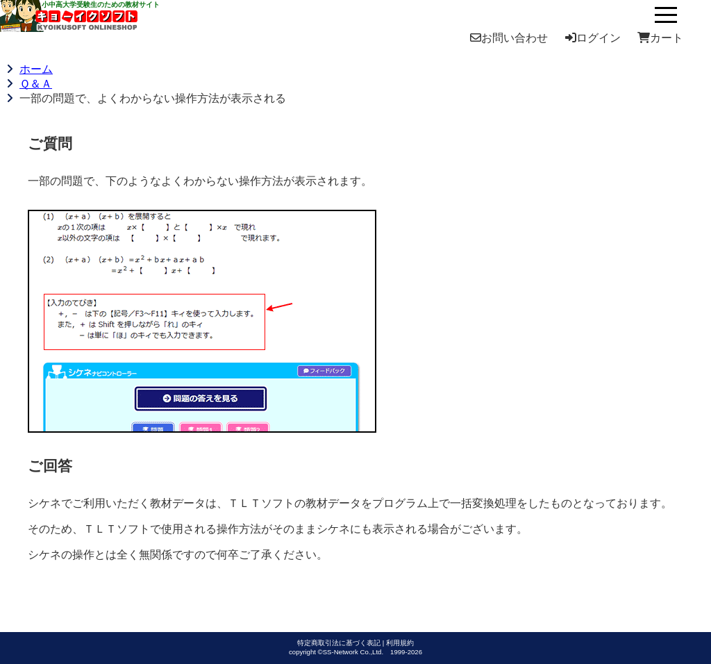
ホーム (36, 69)
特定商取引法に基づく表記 (338, 643)
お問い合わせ (509, 38)
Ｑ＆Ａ (35, 84)
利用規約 (400, 643)
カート (660, 38)
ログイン (593, 38)
